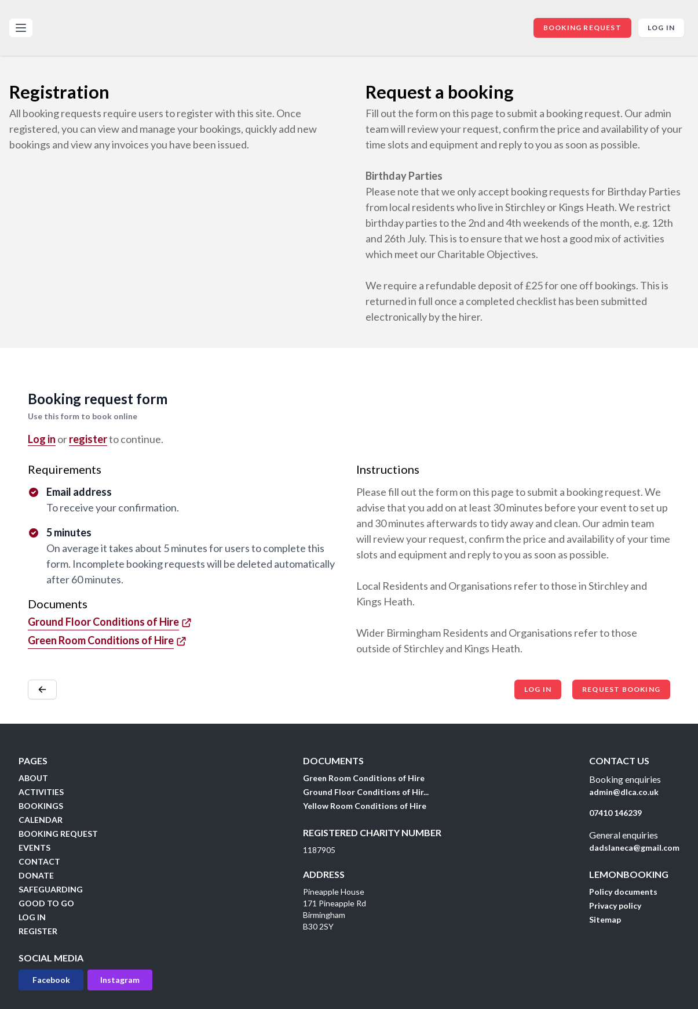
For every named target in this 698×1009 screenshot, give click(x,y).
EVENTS (34, 847)
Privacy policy (615, 905)
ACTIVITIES (41, 792)
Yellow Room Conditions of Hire (364, 806)
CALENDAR (41, 820)
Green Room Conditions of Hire (364, 778)
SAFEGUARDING (51, 889)
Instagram (120, 980)
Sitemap (605, 919)
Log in (661, 27)
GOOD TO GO (46, 903)
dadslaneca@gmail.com (634, 847)
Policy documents (623, 892)
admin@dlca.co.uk (624, 792)
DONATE (36, 875)
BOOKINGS (41, 806)
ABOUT (33, 778)
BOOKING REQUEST (582, 27)
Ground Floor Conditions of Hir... (366, 792)
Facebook (51, 980)
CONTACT (39, 861)
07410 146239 (615, 813)
